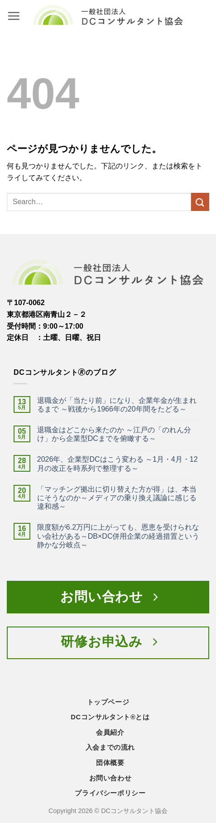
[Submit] (200, 202)
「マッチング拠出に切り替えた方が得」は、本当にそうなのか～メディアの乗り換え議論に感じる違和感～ (117, 497)
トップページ (108, 702)
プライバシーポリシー (110, 793)
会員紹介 (110, 732)
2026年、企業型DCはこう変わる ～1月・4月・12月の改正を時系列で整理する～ (117, 463)
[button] (13, 16)
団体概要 (110, 762)
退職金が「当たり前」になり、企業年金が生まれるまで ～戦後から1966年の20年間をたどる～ (117, 405)
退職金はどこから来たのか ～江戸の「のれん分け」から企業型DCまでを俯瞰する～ (114, 434)
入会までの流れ (110, 747)
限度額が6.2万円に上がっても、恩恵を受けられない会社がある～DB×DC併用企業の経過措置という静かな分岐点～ (118, 535)
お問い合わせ (110, 778)
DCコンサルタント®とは (110, 717)
